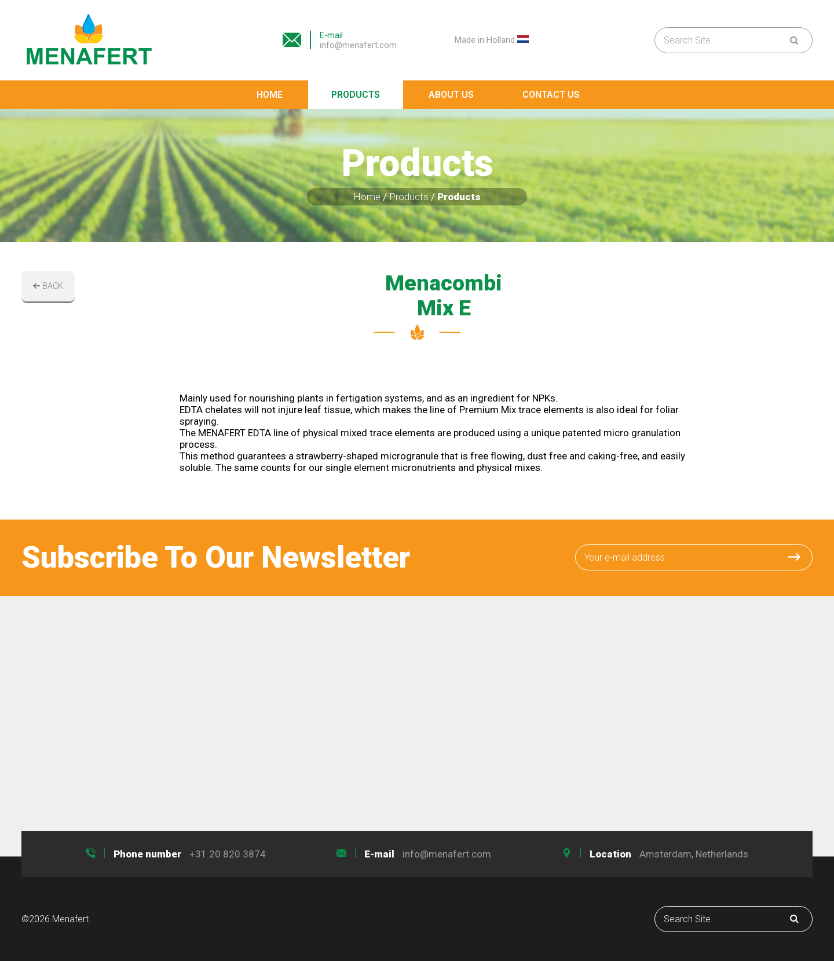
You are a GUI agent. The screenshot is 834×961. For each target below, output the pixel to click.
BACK (48, 286)
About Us (451, 94)
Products (355, 94)
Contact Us (551, 94)
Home (270, 94)
